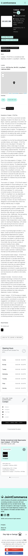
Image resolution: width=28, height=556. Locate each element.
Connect (12, 550)
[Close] (26, 534)
